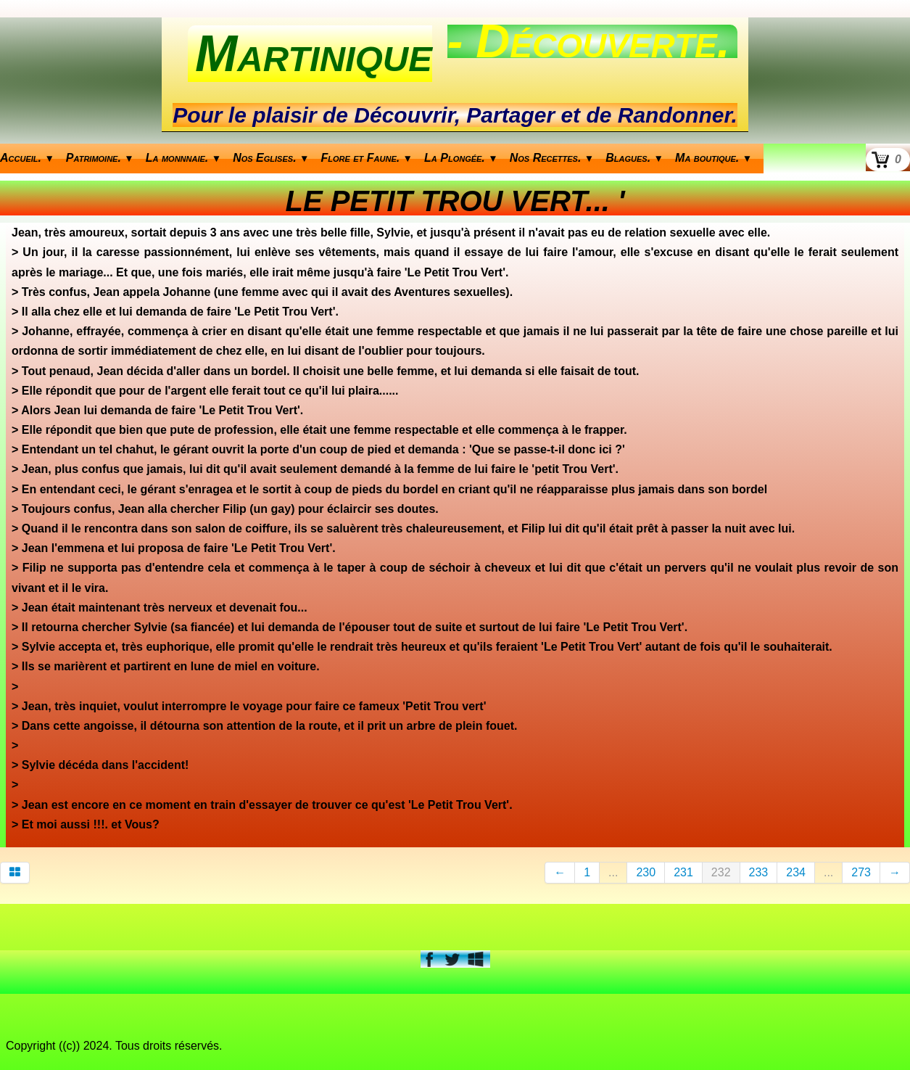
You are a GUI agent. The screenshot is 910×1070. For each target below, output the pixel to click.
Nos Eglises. (271, 158)
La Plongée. (461, 158)
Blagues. (634, 158)
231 (683, 872)
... (613, 872)
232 (721, 872)
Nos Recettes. (552, 158)
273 (861, 872)
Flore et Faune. (367, 158)
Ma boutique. (713, 158)
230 (645, 872)
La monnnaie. (183, 158)
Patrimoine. (100, 158)
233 (759, 872)
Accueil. (27, 158)
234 (796, 872)
